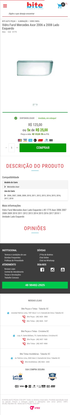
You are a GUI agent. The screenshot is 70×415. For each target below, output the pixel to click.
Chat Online (44, 257)
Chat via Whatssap (46, 260)
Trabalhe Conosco (11, 277)
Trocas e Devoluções (12, 275)
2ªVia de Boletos (46, 255)
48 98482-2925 (35, 285)
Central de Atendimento (14, 272)
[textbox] (35, 14)
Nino (4, 32)
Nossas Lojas (9, 269)
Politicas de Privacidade (14, 260)
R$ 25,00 (42, 130)
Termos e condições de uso (15, 255)
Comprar (42, 148)
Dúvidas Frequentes (12, 257)
